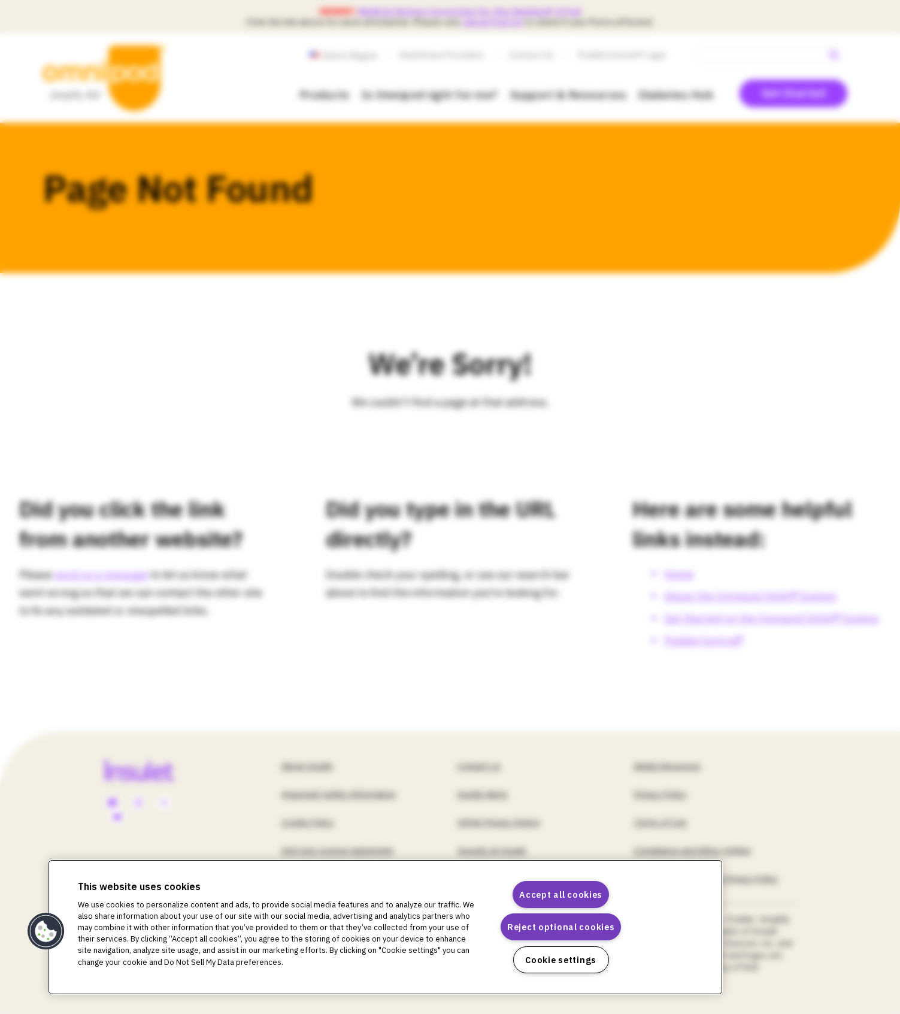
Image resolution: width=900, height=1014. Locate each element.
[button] (46, 931)
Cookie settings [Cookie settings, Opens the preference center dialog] (560, 959)
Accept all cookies (560, 894)
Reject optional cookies (561, 927)
